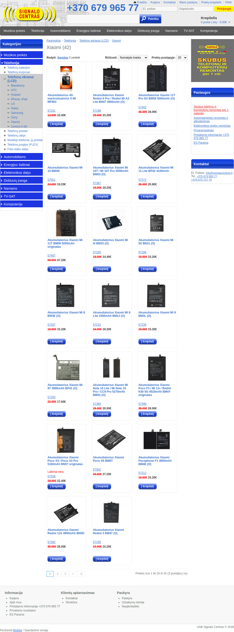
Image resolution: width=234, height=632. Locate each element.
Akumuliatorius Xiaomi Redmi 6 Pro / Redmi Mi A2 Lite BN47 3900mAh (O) (111, 98)
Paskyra (127, 598)
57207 (51, 324)
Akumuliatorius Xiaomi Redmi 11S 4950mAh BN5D (66, 531)
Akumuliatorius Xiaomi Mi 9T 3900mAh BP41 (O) (65, 386)
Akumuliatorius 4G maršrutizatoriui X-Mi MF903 (62, 98)
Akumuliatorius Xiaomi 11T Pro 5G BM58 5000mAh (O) (156, 96)
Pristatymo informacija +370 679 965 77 (35, 606)
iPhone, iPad (19, 99)
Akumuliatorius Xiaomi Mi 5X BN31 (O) (156, 241)
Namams (171, 31)
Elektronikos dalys (119, 31)
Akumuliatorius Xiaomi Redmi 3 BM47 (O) (108, 531)
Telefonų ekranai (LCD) (20, 79)
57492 (142, 107)
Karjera (155, 2)
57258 (51, 476)
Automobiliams (60, 31)
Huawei (16, 94)
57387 (97, 183)
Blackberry (18, 85)
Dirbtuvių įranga (148, 31)
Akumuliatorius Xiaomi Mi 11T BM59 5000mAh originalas (65, 243)
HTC (14, 90)
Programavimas (204, 130)
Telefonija (37, 31)
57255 (51, 397)
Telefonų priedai (17, 131)
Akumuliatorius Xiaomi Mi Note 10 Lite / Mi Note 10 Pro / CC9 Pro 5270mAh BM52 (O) (110, 390)
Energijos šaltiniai (89, 31)
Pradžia (140, 2)
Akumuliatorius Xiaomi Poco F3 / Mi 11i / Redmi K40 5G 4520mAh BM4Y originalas (154, 390)
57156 (97, 542)
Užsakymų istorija (133, 602)
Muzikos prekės (14, 31)
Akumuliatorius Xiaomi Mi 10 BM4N (65, 169)
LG (13, 103)
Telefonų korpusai (18, 72)
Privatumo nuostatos (23, 610)
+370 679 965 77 (103, 7)
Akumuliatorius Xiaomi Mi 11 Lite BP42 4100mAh (156, 169)
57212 (142, 473)
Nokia (14, 108)
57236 (142, 324)
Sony (14, 117)
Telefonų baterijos (18, 67)
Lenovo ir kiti (19, 126)
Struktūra (71, 602)
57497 (51, 255)
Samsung (17, 113)
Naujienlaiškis (130, 606)
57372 (142, 179)
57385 (97, 404)
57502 (97, 469)
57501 (51, 179)
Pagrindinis (54, 40)
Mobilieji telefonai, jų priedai (25, 140)
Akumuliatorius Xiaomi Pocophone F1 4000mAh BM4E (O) (155, 461)
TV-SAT (189, 31)
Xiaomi (15, 122)
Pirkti (228, 2)
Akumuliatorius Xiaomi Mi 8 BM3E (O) (66, 314)
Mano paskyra (188, 2)
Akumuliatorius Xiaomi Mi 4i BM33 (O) (110, 241)
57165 (97, 252)
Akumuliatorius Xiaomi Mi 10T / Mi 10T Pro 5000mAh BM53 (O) (110, 171)
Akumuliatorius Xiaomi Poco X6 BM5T (108, 459)
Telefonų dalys (16, 135)
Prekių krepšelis (211, 2)
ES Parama (201, 142)
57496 (142, 404)
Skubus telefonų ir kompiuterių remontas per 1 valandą (211, 110)
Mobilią (17, 630)
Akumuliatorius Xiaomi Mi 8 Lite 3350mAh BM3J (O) (111, 314)
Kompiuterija (209, 31)
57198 (97, 110)
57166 (142, 252)
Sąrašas (62, 57)
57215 (97, 324)
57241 (51, 110)
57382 (51, 542)
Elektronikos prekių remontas (212, 125)
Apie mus (15, 602)
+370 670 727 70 (201, 179)
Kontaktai (170, 2)
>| (81, 574)
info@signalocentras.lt (219, 172)
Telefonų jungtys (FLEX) (22, 144)
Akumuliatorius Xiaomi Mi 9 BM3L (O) (157, 314)
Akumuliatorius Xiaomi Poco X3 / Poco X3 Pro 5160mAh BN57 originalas (65, 461)
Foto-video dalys (17, 149)
